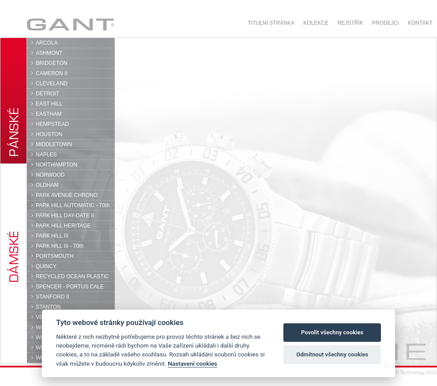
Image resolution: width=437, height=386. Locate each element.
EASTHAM (48, 114)
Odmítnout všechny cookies (332, 354)
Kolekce (315, 23)
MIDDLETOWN (54, 144)
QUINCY (46, 266)
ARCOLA (47, 43)
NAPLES (46, 154)
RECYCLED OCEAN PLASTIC (72, 276)
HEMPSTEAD (52, 124)
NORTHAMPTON (56, 165)
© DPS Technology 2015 (410, 372)
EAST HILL (49, 104)
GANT (70, 24)
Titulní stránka (271, 23)
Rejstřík (350, 23)
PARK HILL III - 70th (59, 246)
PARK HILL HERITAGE (63, 226)
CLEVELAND (52, 83)
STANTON (48, 307)
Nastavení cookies (192, 363)
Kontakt (420, 23)
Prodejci (385, 23)
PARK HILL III (52, 236)
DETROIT (47, 94)
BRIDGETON (52, 63)
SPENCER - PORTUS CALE (70, 287)
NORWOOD (50, 175)
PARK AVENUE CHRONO (67, 195)
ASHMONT (49, 53)
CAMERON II (52, 73)
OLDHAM (47, 185)
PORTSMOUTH (55, 256)
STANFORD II (52, 297)
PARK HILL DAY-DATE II (65, 215)
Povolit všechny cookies (332, 332)
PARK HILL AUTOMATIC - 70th (72, 205)
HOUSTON (49, 134)
